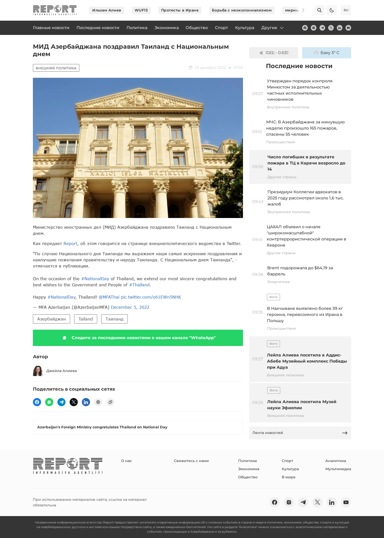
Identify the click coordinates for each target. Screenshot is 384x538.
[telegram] (322, 28)
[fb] (305, 28)
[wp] (49, 402)
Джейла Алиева (55, 371)
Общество (248, 477)
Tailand (86, 318)
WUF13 (141, 10)
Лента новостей (300, 433)
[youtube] (348, 28)
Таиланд (114, 318)
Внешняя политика (56, 68)
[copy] (110, 402)
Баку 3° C (327, 52)
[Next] (299, 10)
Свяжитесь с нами (191, 460)
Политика (247, 460)
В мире (289, 477)
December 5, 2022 (130, 307)
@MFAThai (109, 296)
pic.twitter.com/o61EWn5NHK (151, 296)
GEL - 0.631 (273, 52)
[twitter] (331, 28)
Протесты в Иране (180, 10)
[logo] (55, 10)
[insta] (313, 28)
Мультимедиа (338, 469)
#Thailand (139, 284)
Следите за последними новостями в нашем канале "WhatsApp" (138, 338)
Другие (272, 27)
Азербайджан (51, 318)
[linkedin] (339, 28)
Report (70, 243)
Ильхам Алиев (106, 10)
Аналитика (335, 460)
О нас (126, 460)
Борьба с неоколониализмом (242, 10)
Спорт (287, 460)
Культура (290, 469)
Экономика (248, 469)
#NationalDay (95, 278)
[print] (98, 402)
